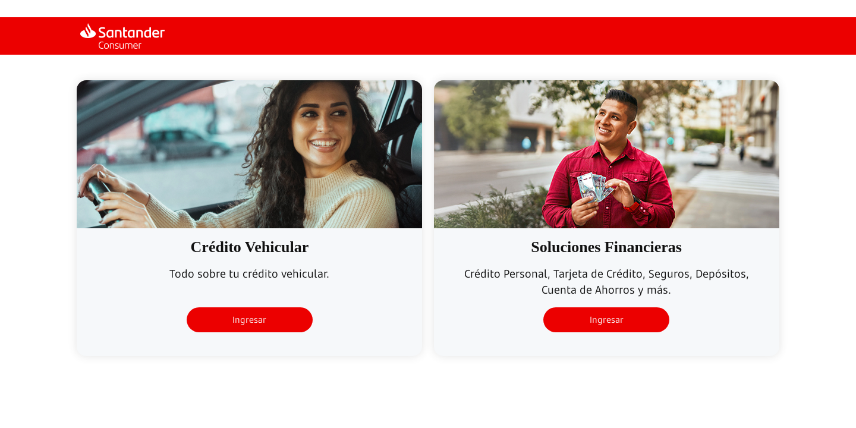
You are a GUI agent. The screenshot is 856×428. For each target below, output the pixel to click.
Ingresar (249, 319)
